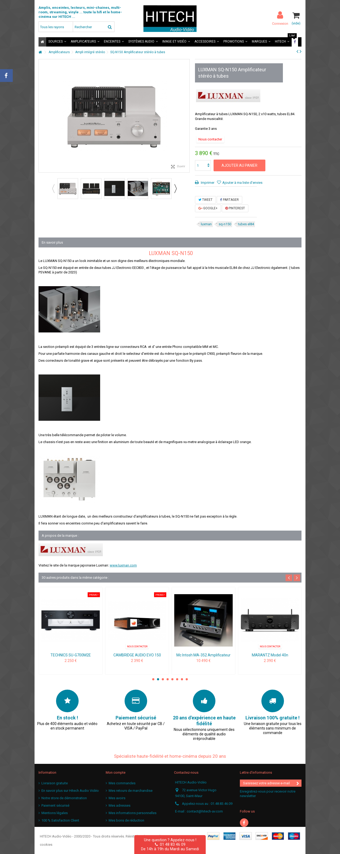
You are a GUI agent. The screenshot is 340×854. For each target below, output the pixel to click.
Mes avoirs (117, 798)
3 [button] (163, 679)
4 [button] (168, 679)
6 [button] (177, 679)
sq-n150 (225, 224)
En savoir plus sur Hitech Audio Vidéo (70, 791)
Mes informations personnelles (132, 813)
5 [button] (172, 679)
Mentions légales (54, 813)
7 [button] (182, 679)
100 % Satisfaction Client (60, 820)
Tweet (205, 200)
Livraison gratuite (54, 783)
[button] (57, 42)
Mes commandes (122, 783)
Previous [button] (53, 188)
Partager (229, 200)
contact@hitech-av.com (205, 811)
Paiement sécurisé (55, 805)
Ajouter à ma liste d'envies (242, 183)
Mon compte (115, 772)
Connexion (280, 23)
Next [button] (175, 188)
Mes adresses (119, 805)
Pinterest (235, 208)
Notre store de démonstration (64, 798)
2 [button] (158, 679)
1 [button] (153, 679)
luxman (206, 224)
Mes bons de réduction (126, 820)
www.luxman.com (123, 565)
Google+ (208, 208)
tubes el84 (246, 224)
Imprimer (207, 183)
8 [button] (187, 679)
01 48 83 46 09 (170, 844)
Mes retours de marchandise (130, 791)
